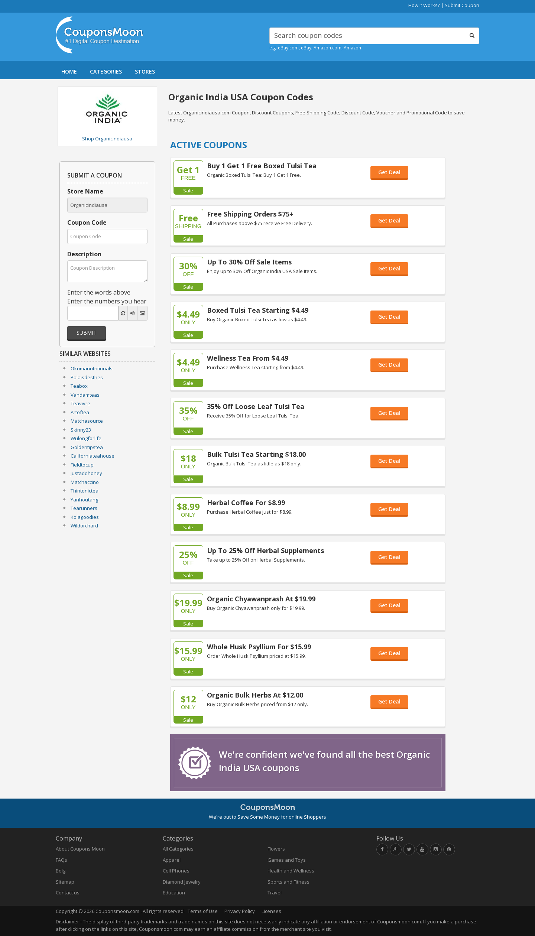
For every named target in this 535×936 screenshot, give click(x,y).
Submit (87, 332)
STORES (145, 71)
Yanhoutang (84, 499)
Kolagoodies (85, 517)
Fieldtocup (82, 464)
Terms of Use (203, 911)
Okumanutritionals (92, 368)
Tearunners (84, 508)
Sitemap (65, 881)
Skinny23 (81, 429)
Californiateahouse (92, 455)
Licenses (271, 911)
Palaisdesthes (87, 377)
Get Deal (389, 172)
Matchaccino (85, 482)
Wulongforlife (86, 438)
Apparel (172, 860)
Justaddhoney (86, 473)
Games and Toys (287, 860)
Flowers (276, 848)
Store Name (85, 191)
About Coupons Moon (80, 848)
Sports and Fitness (288, 881)
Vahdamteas (85, 394)
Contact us (68, 892)
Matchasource (87, 420)
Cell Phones (176, 870)
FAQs (61, 860)
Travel (275, 892)
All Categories (178, 848)
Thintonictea (84, 490)
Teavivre (80, 403)
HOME (69, 71)
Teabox (79, 386)
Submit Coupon (462, 5)
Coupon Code (87, 222)
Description (84, 254)
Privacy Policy (239, 911)
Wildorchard (84, 525)
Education (174, 892)
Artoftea (80, 412)
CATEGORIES (106, 71)
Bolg (60, 870)
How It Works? (424, 5)
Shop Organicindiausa (107, 138)
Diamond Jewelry (182, 881)
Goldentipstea (87, 447)
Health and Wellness (291, 870)
